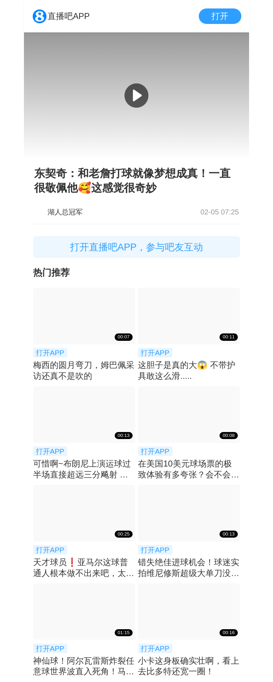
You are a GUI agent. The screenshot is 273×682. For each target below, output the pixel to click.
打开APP (50, 353)
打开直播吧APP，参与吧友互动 (136, 247)
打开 (219, 16)
